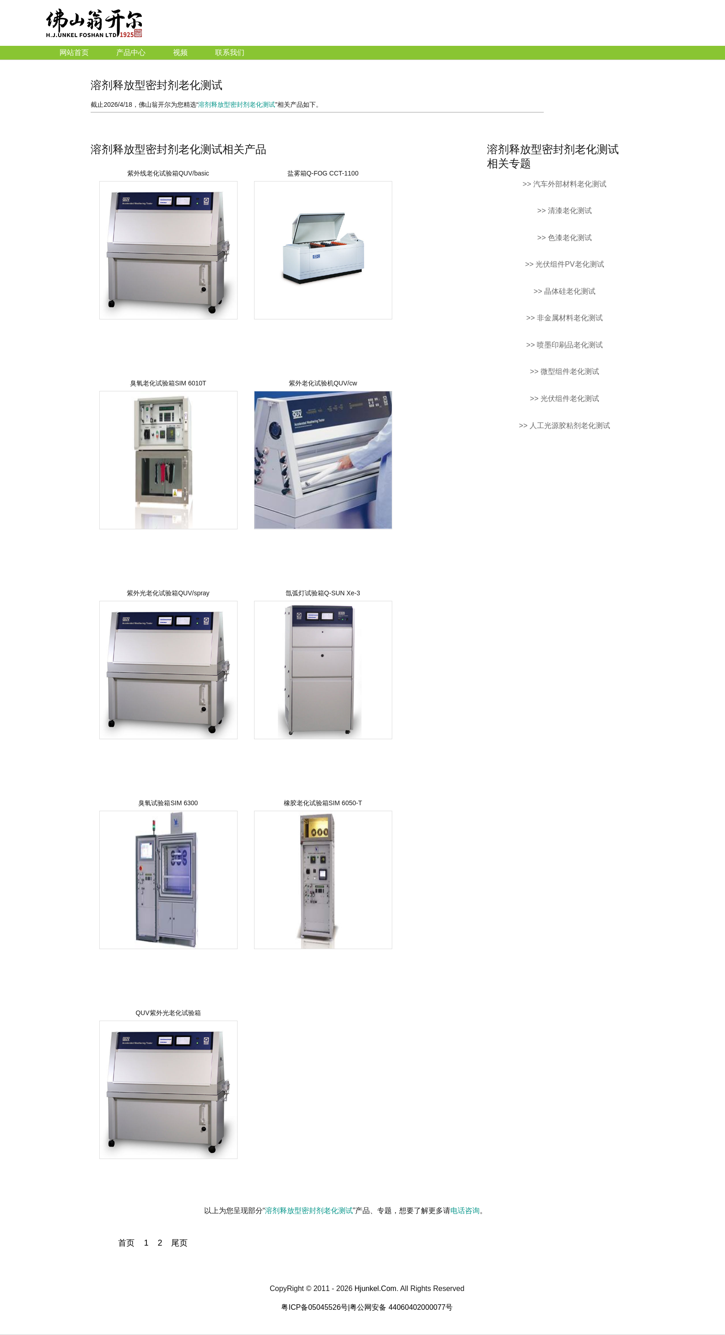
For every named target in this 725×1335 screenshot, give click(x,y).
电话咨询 (465, 1210)
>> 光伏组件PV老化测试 (564, 264)
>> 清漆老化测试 (564, 210)
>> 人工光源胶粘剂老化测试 (564, 425)
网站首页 (74, 52)
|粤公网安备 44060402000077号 (400, 1307)
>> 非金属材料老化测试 (564, 318)
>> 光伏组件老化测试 (564, 398)
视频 (180, 52)
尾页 (179, 1242)
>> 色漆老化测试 (564, 238)
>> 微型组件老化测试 (564, 371)
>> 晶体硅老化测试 (564, 291)
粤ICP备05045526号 (314, 1307)
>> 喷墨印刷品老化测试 (564, 345)
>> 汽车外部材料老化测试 (564, 184)
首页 (126, 1242)
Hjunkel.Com (376, 1288)
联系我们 (229, 52)
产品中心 (131, 52)
